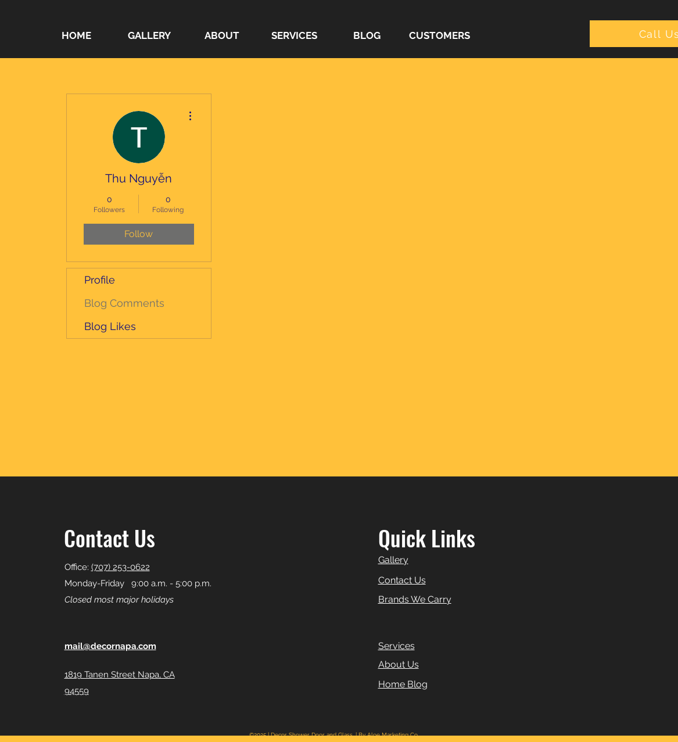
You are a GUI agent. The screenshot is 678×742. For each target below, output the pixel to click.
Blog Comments (124, 303)
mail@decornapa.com (110, 646)
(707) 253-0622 (120, 567)
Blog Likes (110, 326)
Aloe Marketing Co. (393, 735)
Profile (99, 280)
